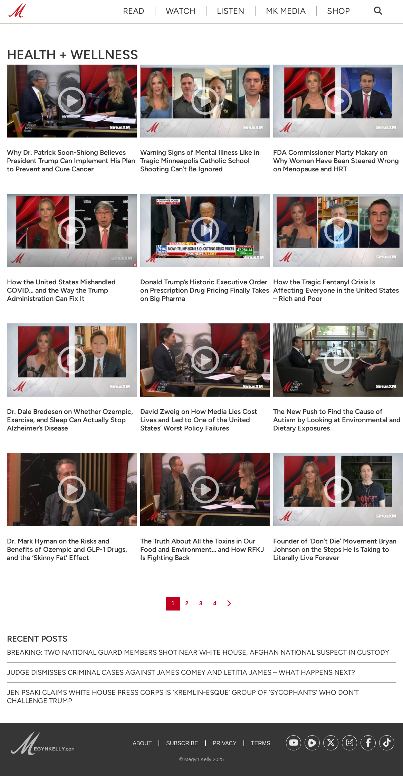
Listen (230, 11)
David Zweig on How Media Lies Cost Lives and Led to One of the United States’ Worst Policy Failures (198, 419)
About (142, 743)
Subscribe (182, 743)
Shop (338, 11)
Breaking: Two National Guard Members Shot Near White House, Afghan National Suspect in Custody (198, 652)
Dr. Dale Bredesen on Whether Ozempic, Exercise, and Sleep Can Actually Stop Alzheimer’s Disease (70, 419)
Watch (180, 11)
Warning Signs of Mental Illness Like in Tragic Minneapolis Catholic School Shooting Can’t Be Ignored (199, 160)
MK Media (286, 11)
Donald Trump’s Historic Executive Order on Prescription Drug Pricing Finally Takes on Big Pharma (204, 290)
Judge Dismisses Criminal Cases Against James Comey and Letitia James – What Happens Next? (181, 672)
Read (133, 11)
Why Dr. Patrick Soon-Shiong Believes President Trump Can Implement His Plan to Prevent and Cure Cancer (71, 160)
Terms (260, 743)
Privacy (225, 743)
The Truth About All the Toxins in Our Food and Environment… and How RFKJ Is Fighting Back (202, 549)
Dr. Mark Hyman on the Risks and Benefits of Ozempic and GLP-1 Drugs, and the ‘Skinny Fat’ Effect (67, 549)
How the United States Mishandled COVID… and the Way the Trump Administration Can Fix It (61, 290)
